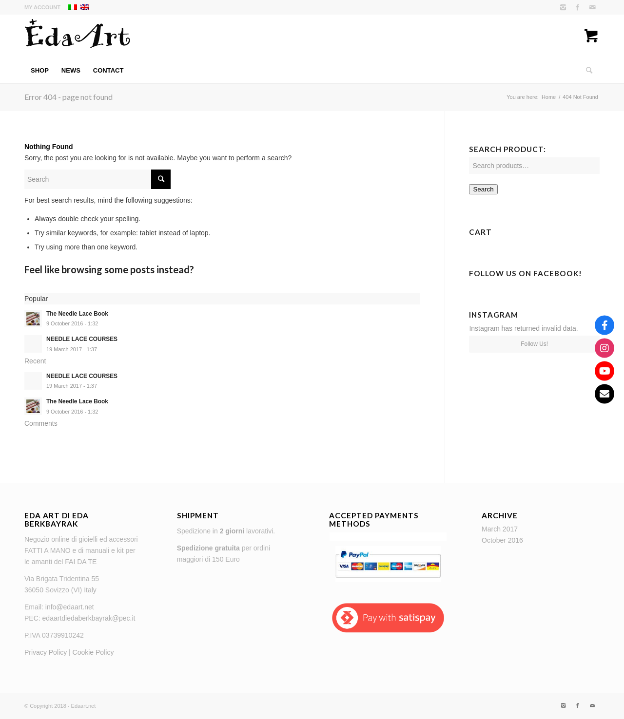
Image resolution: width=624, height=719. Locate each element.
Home (549, 97)
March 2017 (500, 529)
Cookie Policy (93, 652)
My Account (42, 7)
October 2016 (502, 540)
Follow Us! (534, 344)
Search (483, 189)
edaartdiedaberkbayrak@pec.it (89, 618)
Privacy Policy (45, 652)
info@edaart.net (69, 607)
